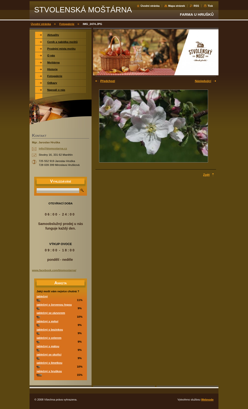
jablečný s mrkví (47, 321)
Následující (203, 81)
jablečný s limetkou (49, 362)
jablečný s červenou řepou (54, 304)
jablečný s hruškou (49, 371)
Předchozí (107, 81)
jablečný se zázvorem (51, 312)
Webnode (207, 399)
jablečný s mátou (48, 346)
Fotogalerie (66, 24)
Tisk (210, 5)
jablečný (42, 296)
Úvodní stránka (150, 5)
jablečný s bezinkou (50, 329)
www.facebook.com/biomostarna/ (54, 270)
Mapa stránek (176, 5)
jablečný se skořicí (49, 354)
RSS (196, 5)
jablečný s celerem (49, 337)
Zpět (206, 175)
